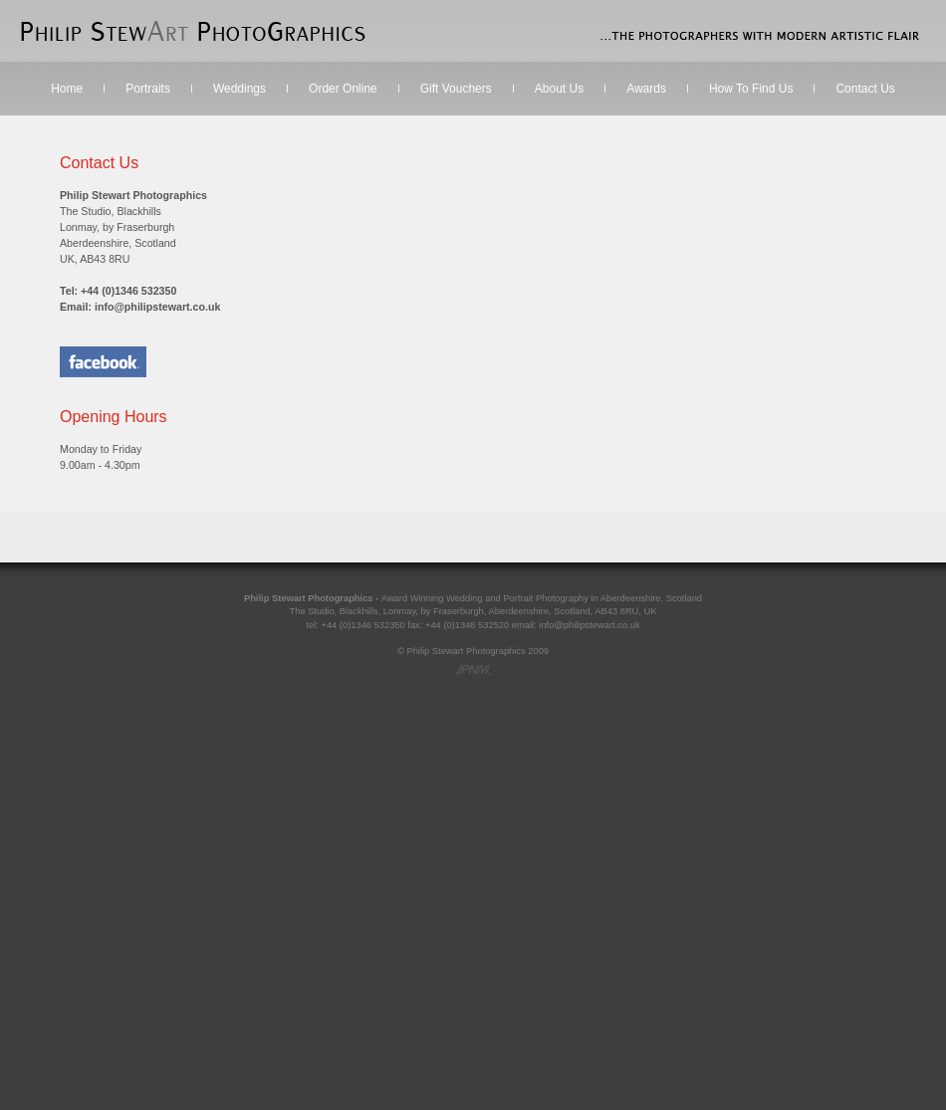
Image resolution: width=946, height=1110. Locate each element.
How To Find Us (751, 89)
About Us (559, 89)
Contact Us (864, 89)
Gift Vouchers (456, 89)
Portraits (147, 89)
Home (67, 89)
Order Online (343, 89)
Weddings (239, 89)
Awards (646, 89)
